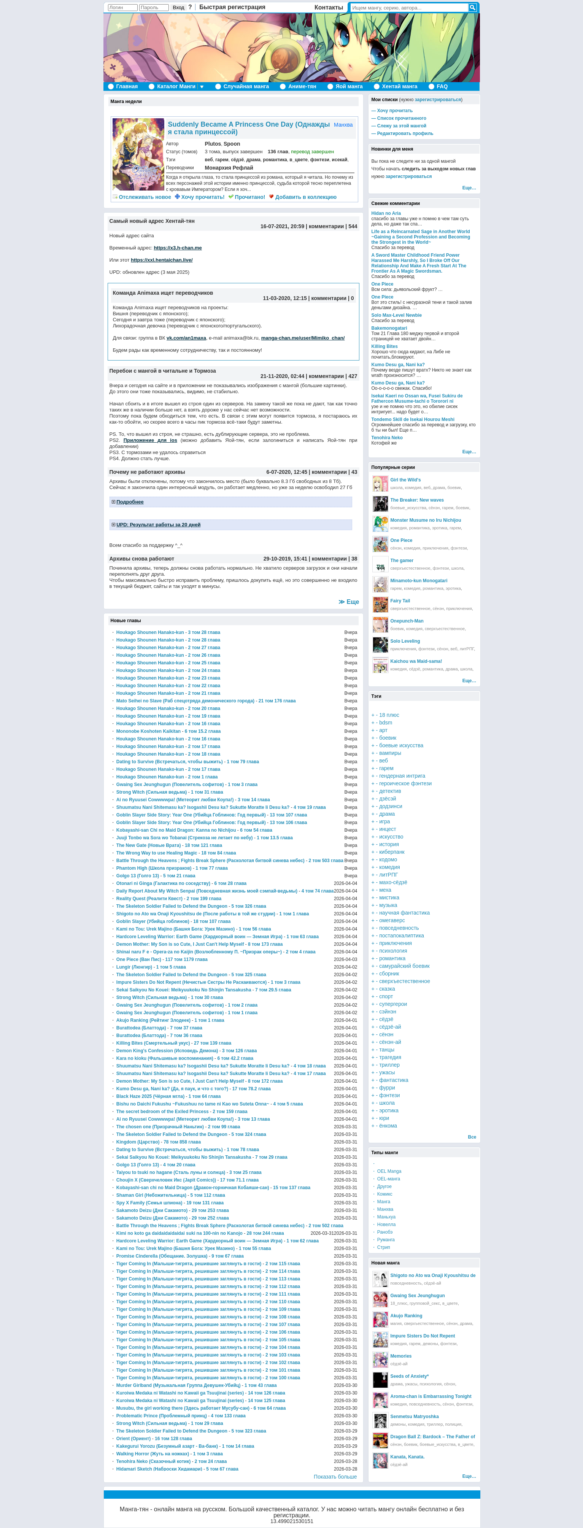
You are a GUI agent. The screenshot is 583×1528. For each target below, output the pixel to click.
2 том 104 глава (282, 1347)
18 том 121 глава (203, 845)
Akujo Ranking (407, 1315)
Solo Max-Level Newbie (397, 315)
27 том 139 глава (212, 1043)
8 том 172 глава (265, 1081)
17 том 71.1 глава (239, 1180)
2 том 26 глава (204, 655)
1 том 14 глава (238, 1446)
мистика (389, 897)
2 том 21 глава (204, 693)
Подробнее (130, 502)
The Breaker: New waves (417, 500)
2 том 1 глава (203, 777)
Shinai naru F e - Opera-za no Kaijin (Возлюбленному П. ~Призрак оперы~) (199, 952)
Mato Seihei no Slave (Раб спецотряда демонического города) (185, 701)
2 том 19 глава (204, 716)
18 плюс (389, 715)
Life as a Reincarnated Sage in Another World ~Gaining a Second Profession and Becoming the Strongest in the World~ (421, 237)
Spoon (232, 144)
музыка (388, 905)
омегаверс (392, 920)
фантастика (393, 1080)
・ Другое (382, 1186)
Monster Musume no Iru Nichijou (426, 520)
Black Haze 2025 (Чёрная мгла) (150, 1096)
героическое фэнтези (405, 783)
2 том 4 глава (301, 952)
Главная (127, 86)
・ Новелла (384, 1224)
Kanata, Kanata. (408, 1457)
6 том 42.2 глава (235, 1058)
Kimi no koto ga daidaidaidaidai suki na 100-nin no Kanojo (179, 1233)
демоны (430, 1343)
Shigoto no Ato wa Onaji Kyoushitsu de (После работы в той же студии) (195, 913)
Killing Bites (385, 346)
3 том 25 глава (245, 1172)
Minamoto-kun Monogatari (419, 580)
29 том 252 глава (210, 1218)
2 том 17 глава (204, 746)
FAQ (442, 86)
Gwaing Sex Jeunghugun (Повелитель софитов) (170, 784)
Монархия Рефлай (229, 168)
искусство (391, 837)
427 (352, 376)
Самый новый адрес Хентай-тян (152, 221)
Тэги (376, 696)
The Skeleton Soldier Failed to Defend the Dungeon (171, 906)
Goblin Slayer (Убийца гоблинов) (152, 921)
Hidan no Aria (386, 213)
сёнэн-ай (390, 1042)
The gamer (402, 560)
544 (352, 226)
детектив (390, 791)
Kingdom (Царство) (138, 1142)
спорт (386, 996)
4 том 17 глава (310, 1073)
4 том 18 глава (310, 1066)
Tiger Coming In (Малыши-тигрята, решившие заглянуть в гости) (188, 1263)
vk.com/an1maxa (186, 338)
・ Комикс (382, 1194)
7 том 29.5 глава (273, 990)
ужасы (387, 1072)
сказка (387, 989)
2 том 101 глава (282, 1370)
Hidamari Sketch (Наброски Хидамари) (159, 1469)
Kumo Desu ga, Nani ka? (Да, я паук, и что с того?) (172, 1088)
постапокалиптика (401, 935)
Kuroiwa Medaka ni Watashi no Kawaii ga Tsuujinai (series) (180, 1393)
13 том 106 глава (288, 822)
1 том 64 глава (205, 1096)
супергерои (393, 1004)
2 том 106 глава (282, 1332)
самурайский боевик (404, 966)
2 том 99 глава (224, 1126)
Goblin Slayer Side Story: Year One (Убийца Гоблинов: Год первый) (191, 815)
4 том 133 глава (228, 1415)
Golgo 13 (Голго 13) (137, 875)
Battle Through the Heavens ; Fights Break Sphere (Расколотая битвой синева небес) (210, 860)
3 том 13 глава (254, 1119)
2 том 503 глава (326, 860)
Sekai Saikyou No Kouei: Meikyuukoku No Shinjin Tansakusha (183, 990)
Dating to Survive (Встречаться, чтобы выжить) (169, 761)
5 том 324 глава (249, 1134)
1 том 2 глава (242, 1005)
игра (384, 821)
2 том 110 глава (282, 1301)
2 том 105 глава (282, 1339)
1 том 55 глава (255, 1248)
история (389, 844)
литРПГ (467, 648)
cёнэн (452, 1323)
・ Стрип (381, 1247)
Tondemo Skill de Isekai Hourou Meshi (413, 419)
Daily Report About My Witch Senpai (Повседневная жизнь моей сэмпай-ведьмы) (206, 891)
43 (354, 472)
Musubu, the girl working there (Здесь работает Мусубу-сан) (182, 1408)
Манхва (343, 125)
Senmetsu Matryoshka (415, 1416)
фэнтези (319, 159)
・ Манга (381, 1201)
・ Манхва (383, 1209)
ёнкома (388, 1126)
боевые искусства (401, 745)
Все (472, 1137)
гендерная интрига (402, 776)
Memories (401, 1356)
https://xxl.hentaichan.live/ (162, 260)
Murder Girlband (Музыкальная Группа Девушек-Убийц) (178, 1385)
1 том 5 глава (171, 967)
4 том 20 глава (179, 1164)
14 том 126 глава (266, 1393)
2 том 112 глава (282, 1286)
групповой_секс (425, 1303)
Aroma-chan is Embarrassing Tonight (431, 1396)
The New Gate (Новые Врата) (148, 845)
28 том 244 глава (265, 1233)
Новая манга (386, 1263)
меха (385, 890)
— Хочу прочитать (392, 110)
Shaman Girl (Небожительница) (151, 1195)
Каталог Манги (176, 86)
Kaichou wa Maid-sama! (416, 661)
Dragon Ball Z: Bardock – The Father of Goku (439, 1436)
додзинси (390, 806)
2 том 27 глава (204, 647)
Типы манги (385, 1152)
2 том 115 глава (282, 1263)
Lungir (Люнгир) (134, 967)
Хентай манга (400, 86)
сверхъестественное (410, 568)
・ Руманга (383, 1239)
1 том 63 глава (302, 936)
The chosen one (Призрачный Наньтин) (160, 1126)
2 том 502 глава (326, 1225)
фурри (387, 1088)
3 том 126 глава (239, 1050)
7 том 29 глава (271, 1157)
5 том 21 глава (179, 875)
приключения (435, 548)
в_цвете (298, 159)
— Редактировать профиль (403, 133)
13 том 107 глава (288, 815)
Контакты (329, 7)
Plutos (213, 144)
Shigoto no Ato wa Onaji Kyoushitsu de (433, 1275)
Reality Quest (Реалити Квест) (149, 898)
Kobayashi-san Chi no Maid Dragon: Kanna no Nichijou (176, 830)
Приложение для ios (150, 440)
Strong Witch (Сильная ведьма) (151, 792)
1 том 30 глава (207, 997)
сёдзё (237, 159)
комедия (413, 487)
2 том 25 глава (204, 663)
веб (209, 159)
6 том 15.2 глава (203, 731)
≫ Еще (348, 602)
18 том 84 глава (218, 853)
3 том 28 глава (204, 632)
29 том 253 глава (210, 1210)
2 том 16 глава (204, 723)
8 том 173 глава (265, 944)
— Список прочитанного (399, 118)
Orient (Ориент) (133, 1438)
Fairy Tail (400, 601)
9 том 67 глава (227, 1256)
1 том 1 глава (294, 913)
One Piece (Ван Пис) (138, 959)
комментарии (326, 226)
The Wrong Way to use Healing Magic (156, 853)
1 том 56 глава (255, 929)
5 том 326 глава (249, 906)
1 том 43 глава (261, 1385)
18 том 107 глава (211, 921)
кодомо (388, 859)
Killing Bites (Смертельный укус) (153, 1043)
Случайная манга (246, 86)
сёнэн (434, 507)
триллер (389, 1065)
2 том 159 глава (230, 1111)
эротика (439, 528)
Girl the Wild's (406, 480)
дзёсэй (387, 799)
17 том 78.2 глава (251, 1088)
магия (396, 1323)
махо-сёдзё (393, 882)
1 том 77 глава (211, 868)
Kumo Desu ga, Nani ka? (398, 364)
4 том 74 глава (318, 891)
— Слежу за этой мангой (399, 126)
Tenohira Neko (387, 437)
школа (397, 487)
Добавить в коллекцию (303, 197)
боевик (454, 487)
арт (383, 730)
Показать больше (335, 1477)
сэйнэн (387, 1012)
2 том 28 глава (204, 640)
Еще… (469, 188)
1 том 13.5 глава (275, 837)
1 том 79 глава (243, 761)
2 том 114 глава (282, 1271)
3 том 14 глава (254, 799)
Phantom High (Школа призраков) (154, 868)
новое (142, 197)
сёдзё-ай (390, 1027)
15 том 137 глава (291, 1187)
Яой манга (349, 86)
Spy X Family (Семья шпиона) (149, 1203)
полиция (453, 1424)
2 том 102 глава (282, 1362)
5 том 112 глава (208, 1195)
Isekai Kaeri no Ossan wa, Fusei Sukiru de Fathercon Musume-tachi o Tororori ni (417, 398)
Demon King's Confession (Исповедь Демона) (167, 1050)
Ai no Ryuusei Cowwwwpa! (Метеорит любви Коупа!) (175, 799)
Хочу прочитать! (200, 197)
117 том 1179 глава (186, 959)
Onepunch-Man (407, 621)
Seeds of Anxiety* (410, 1376)
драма (253, 159)
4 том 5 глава (288, 1104)
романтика (275, 159)
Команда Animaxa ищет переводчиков (163, 293)
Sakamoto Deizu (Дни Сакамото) (152, 1210)
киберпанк (392, 852)
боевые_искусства (408, 507)
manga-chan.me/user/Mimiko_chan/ (303, 338)
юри (384, 1118)
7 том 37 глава (186, 1028)
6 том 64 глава (270, 1408)
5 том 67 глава (222, 1469)
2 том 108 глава (282, 1317)
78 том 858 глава (182, 1142)
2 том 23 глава (204, 678)
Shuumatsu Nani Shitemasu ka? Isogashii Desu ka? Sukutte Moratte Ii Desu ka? (202, 807)
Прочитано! (247, 197)
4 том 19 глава (310, 807)
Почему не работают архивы (147, 472)
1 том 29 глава (207, 1423)
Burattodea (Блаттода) (141, 1028)
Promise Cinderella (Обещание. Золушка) (162, 1256)
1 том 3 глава (242, 784)
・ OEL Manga (387, 1171)
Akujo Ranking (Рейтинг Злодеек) (153, 1020)
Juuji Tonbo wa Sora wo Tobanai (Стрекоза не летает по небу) (184, 837)
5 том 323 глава (249, 1431)
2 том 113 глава (282, 1279)
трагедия (390, 1057)
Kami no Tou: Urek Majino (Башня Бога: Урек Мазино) (175, 929)
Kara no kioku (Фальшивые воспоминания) (164, 1058)
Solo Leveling (405, 641)
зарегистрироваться (438, 99)
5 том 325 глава (249, 974)
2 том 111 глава (282, 1294)
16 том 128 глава (173, 1438)
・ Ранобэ (382, 1232)
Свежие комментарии (396, 203)
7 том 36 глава (186, 1035)
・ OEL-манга (386, 1179)
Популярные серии (393, 467)
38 (354, 559)
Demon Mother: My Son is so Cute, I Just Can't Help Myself (180, 944)
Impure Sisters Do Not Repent (423, 1336)
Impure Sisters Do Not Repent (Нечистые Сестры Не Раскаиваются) (191, 982)
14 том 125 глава (266, 1400)
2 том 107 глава (282, 1324)
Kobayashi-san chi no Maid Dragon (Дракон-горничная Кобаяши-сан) (192, 1187)
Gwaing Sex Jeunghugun (418, 1295)
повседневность (399, 928)
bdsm (385, 723)
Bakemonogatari (389, 328)
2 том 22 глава (204, 685)
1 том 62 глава (302, 1241)
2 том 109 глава (282, 1309)
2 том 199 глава (204, 898)
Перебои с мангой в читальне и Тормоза (163, 371)
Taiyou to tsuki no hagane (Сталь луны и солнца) (170, 1172)
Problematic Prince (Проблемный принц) (161, 1415)
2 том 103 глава (282, 1355)
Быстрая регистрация (232, 7)
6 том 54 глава (256, 830)
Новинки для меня (392, 149)
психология (393, 951)
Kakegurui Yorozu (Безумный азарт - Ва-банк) (167, 1446)
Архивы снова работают (142, 559)
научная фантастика (404, 913)
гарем (221, 159)
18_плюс (399, 1303)
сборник (389, 973)
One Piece (383, 284)
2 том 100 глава (282, 1377)
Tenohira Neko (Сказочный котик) (153, 1461)
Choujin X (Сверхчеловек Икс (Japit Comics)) (166, 1180)
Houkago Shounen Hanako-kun (150, 632)
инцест (387, 829)
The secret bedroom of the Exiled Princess (162, 1111)
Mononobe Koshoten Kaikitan (148, 731)
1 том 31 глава (207, 792)
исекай (340, 159)
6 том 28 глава (230, 883)
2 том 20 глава (204, 708)
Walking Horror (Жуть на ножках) (152, 1454)
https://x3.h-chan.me (178, 248)
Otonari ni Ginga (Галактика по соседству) (163, 883)
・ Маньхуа (384, 1217)
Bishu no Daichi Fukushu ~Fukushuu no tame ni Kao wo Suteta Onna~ (192, 1104)
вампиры (390, 753)
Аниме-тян (302, 86)
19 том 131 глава (205, 1203)
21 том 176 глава (277, 701)
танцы (386, 1050)
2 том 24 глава (204, 670)
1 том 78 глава (243, 1149)
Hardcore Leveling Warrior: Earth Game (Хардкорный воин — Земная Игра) (199, 936)
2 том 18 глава (204, 754)
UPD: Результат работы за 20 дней (158, 524)
